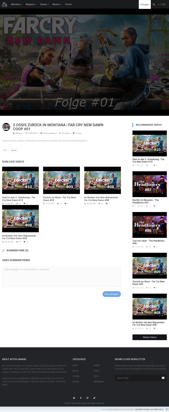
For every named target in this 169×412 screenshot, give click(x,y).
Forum (68, 4)
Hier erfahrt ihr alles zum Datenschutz (149, 409)
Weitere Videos (150, 337)
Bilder (96, 365)
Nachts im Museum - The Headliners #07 (145, 201)
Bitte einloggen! (112, 294)
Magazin (30, 4)
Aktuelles (15, 4)
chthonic (17, 133)
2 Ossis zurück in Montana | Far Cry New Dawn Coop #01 (58, 127)
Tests (96, 376)
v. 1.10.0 (161, 4)
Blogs (75, 371)
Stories (76, 376)
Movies (56, 4)
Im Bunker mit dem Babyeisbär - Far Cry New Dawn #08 (101, 199)
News (75, 365)
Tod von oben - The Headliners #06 (148, 242)
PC (5, 150)
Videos (97, 371)
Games (43, 4)
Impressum (99, 382)
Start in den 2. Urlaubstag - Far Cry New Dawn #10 (18, 199)
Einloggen (144, 4)
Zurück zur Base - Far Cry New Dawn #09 (59, 199)
